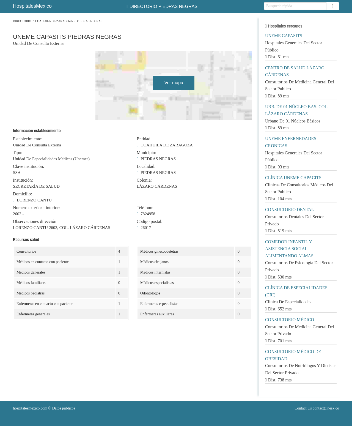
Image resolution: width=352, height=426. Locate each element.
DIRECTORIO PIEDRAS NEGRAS (162, 6)
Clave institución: (28, 166)
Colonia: (144, 180)
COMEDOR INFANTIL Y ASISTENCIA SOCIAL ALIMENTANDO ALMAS (289, 248)
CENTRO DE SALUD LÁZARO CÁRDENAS (294, 71)
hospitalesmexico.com (30, 408)
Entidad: (144, 139)
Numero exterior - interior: (36, 208)
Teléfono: (145, 208)
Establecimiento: (28, 139)
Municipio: (146, 153)
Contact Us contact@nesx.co (317, 408)
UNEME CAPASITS (283, 35)
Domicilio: (22, 194)
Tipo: (17, 153)
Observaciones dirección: (35, 221)
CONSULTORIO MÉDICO (289, 319)
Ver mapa (173, 82)
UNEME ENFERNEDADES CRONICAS (290, 142)
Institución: (23, 180)
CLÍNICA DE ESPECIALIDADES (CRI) (296, 291)
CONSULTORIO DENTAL (289, 209)
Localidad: (146, 166)
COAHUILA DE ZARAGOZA (54, 21)
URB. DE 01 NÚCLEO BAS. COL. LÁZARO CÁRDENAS (296, 110)
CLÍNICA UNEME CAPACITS (293, 177)
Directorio (22, 21)
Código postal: (150, 221)
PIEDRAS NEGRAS (89, 21)
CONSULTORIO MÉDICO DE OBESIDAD (293, 355)
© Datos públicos (44, 408)
